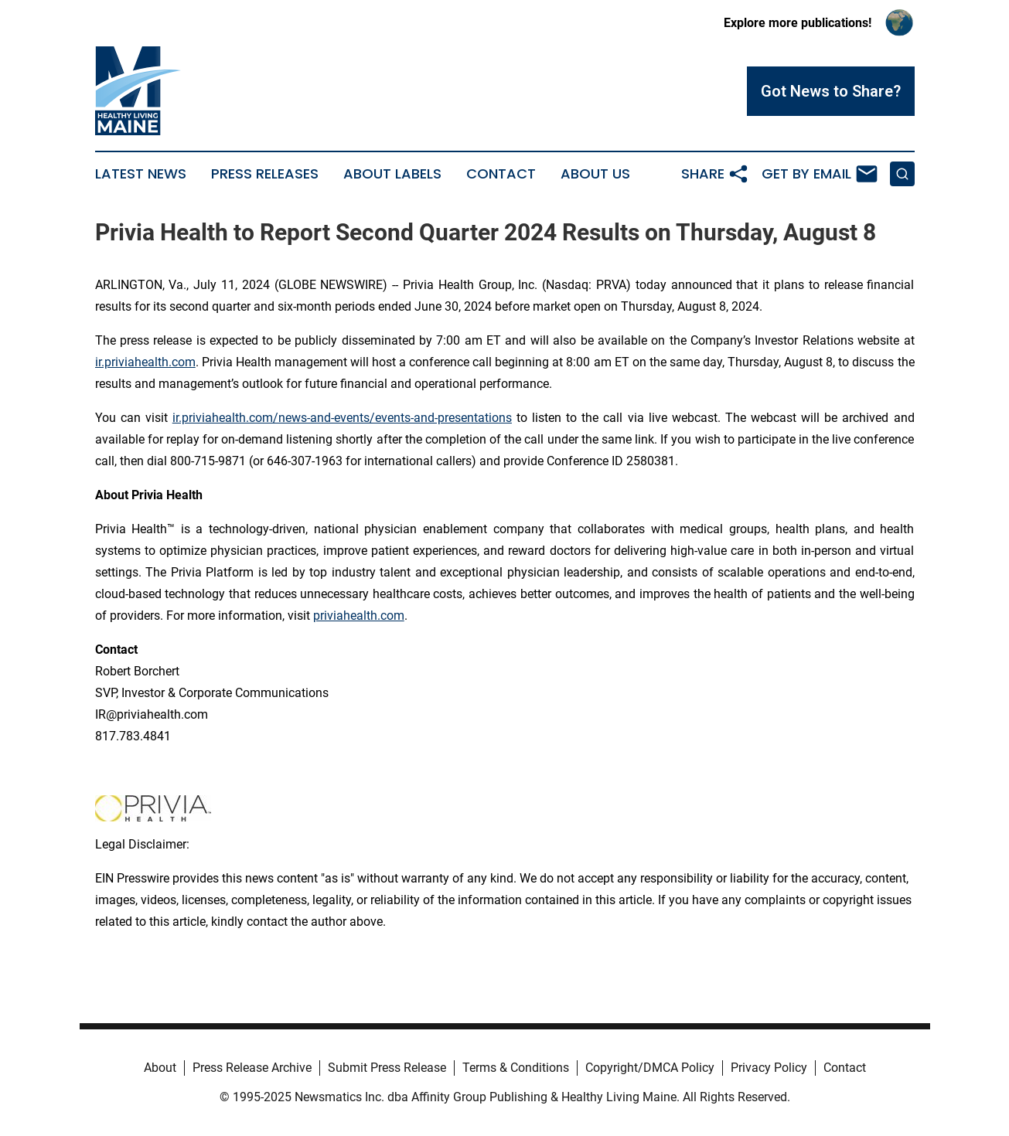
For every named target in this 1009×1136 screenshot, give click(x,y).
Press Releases (265, 173)
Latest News (140, 173)
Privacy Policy (769, 1067)
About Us (595, 173)
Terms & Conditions (515, 1067)
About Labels (392, 173)
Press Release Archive (252, 1067)
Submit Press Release (387, 1067)
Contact (501, 173)
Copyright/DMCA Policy (649, 1067)
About (160, 1067)
